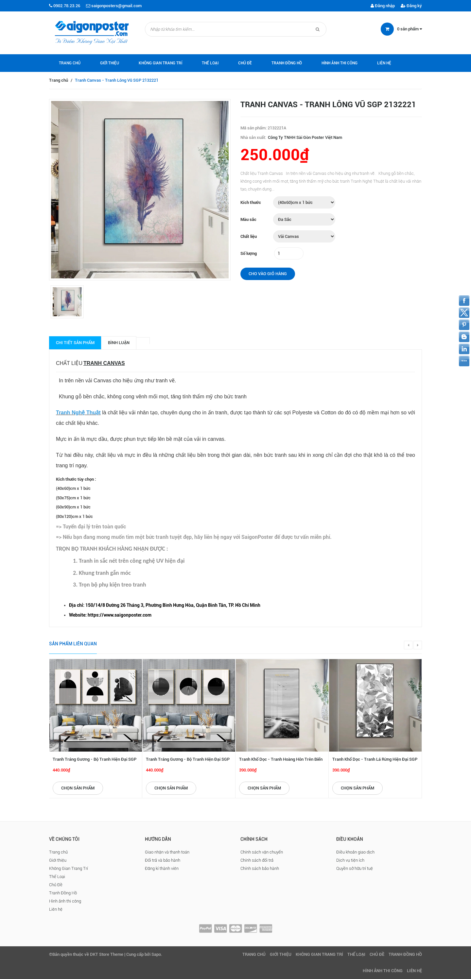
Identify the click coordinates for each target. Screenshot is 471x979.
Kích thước (250, 202)
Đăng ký (411, 5)
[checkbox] (242, 605)
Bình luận (119, 342)
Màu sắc (248, 219)
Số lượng (248, 253)
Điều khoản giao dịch (355, 852)
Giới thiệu (109, 63)
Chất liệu (248, 236)
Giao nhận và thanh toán (167, 852)
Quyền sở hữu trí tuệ (354, 868)
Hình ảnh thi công (340, 63)
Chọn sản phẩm (78, 788)
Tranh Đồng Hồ (286, 63)
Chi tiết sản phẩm (75, 342)
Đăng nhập (383, 5)
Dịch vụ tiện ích (350, 860)
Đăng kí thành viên (162, 868)
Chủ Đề (245, 63)
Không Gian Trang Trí (160, 63)
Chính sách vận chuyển (261, 852)
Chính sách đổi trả (256, 860)
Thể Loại (210, 63)
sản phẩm (409, 28)
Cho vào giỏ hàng (268, 273)
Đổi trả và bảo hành (162, 860)
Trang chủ (69, 63)
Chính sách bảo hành (259, 868)
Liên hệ (384, 63)
